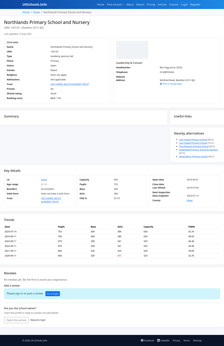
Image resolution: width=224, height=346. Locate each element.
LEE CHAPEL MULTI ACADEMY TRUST (70, 84)
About (129, 4)
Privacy (176, 340)
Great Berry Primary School (193, 156)
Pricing (151, 4)
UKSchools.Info (34, 4)
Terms (186, 340)
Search (140, 4)
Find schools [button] (114, 4)
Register (195, 4)
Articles (162, 4)
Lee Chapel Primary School (193, 139)
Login (184, 4)
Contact (174, 4)
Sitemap (197, 340)
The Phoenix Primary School (194, 146)
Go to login (52, 293)
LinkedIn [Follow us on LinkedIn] (163, 340)
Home (100, 4)
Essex (36, 12)
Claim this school (16, 320)
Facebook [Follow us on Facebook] (148, 340)
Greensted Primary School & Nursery (198, 149)
